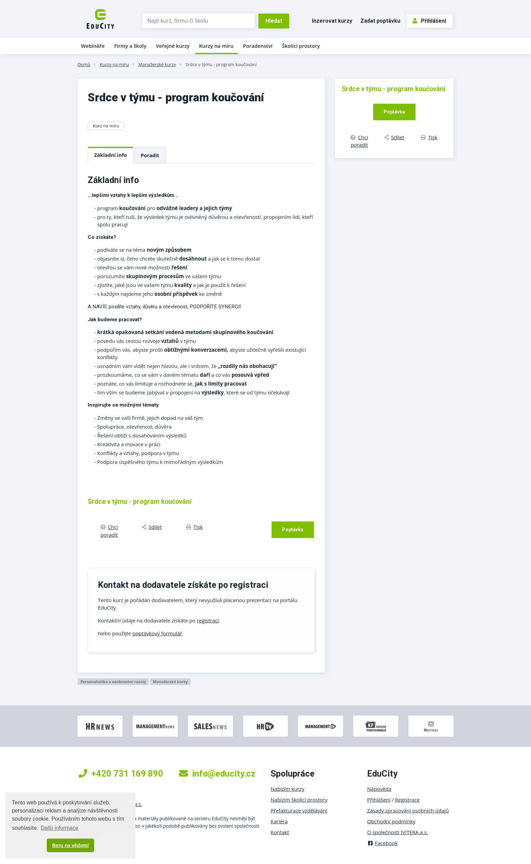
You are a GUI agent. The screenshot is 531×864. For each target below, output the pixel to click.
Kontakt (280, 832)
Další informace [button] (59, 828)
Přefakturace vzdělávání (299, 810)
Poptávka (292, 529)
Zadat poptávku (380, 21)
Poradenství (258, 45)
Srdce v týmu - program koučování (220, 64)
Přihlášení (429, 21)
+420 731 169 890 (121, 773)
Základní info (110, 154)
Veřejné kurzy (173, 45)
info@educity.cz (217, 773)
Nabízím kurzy (287, 788)
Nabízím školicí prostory (299, 799)
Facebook (382, 843)
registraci (208, 620)
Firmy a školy (130, 45)
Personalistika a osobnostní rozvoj (113, 681)
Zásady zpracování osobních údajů (408, 810)
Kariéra (279, 821)
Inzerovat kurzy (332, 21)
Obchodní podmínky (391, 821)
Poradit (150, 155)
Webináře (93, 45)
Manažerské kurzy (157, 64)
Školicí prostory (301, 45)
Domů (84, 64)
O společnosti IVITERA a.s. (397, 832)
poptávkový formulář (157, 633)
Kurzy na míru (216, 45)
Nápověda (379, 788)
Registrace (407, 799)
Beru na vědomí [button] (70, 845)
